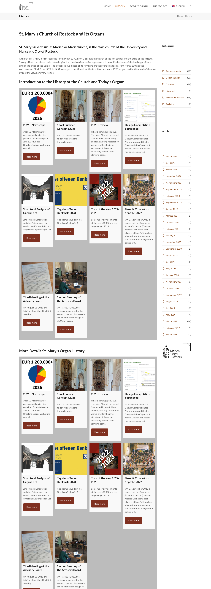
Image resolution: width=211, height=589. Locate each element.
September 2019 (174, 295)
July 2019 (170, 308)
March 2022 (171, 216)
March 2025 (171, 169)
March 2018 (171, 334)
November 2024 (173, 176)
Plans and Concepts (175, 97)
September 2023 (174, 189)
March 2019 (171, 321)
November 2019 (173, 282)
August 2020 (172, 255)
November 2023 (173, 183)
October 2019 (172, 288)
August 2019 (172, 301)
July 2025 (170, 163)
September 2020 (174, 249)
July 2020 (170, 262)
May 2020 (171, 268)
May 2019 (171, 315)
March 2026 (171, 156)
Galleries (170, 84)
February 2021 (173, 229)
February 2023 (173, 196)
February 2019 (173, 328)
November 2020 (173, 242)
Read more (31, 156)
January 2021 (172, 235)
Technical (170, 104)
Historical (170, 91)
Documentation (173, 77)
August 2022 (172, 209)
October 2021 (172, 222)
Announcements (173, 71)
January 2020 (172, 275)
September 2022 (174, 202)
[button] (190, 6)
